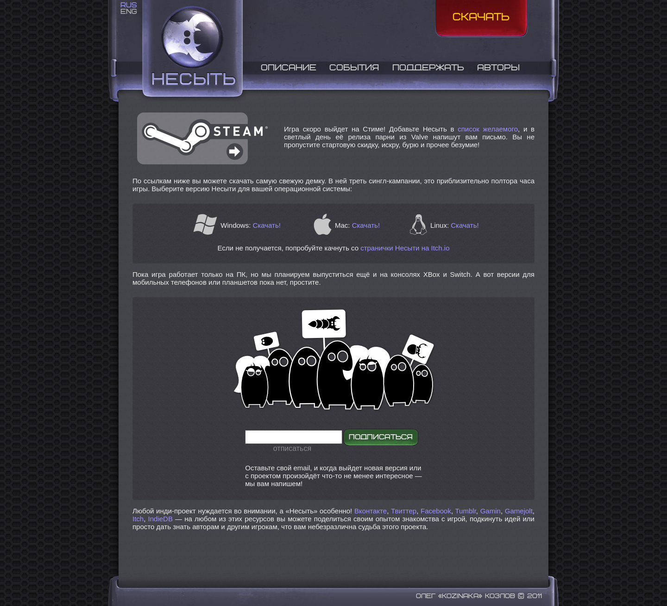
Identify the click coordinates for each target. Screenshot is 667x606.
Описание (288, 68)
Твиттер (403, 511)
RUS (128, 5)
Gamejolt (519, 511)
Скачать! (267, 225)
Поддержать (428, 68)
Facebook (436, 511)
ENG (128, 12)
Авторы (498, 68)
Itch (138, 519)
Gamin (490, 511)
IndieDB (160, 519)
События (354, 68)
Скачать (481, 17)
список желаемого (488, 129)
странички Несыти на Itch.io (404, 248)
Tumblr (465, 511)
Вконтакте (370, 511)
